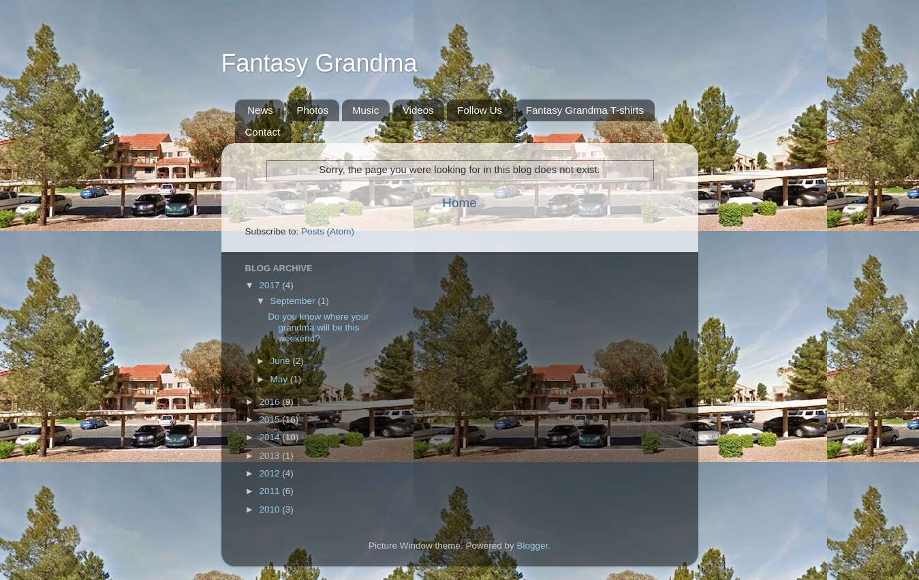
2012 (270, 473)
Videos (418, 110)
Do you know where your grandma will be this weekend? (318, 327)
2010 (270, 509)
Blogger (532, 545)
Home (459, 203)
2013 (270, 456)
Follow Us (479, 110)
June (281, 361)
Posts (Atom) (327, 231)
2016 (270, 402)
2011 (270, 491)
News (260, 110)
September (294, 301)
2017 (270, 285)
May (280, 379)
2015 (270, 419)
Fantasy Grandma (319, 63)
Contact (263, 132)
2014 (270, 437)
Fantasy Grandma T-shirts (585, 110)
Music (365, 110)
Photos (313, 110)
